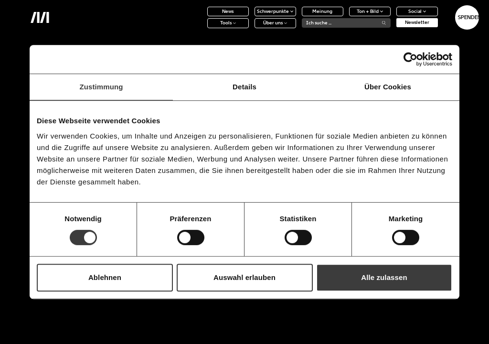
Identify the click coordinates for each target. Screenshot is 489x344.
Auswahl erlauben (244, 277)
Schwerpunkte (249, 17)
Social (391, 17)
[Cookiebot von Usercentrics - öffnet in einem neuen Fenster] (410, 59)
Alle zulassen (384, 277)
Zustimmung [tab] (101, 87)
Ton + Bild (343, 17)
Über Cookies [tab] (387, 87)
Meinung (297, 17)
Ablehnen (104, 277)
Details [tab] (244, 87)
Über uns (249, 29)
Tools (202, 29)
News (202, 17)
